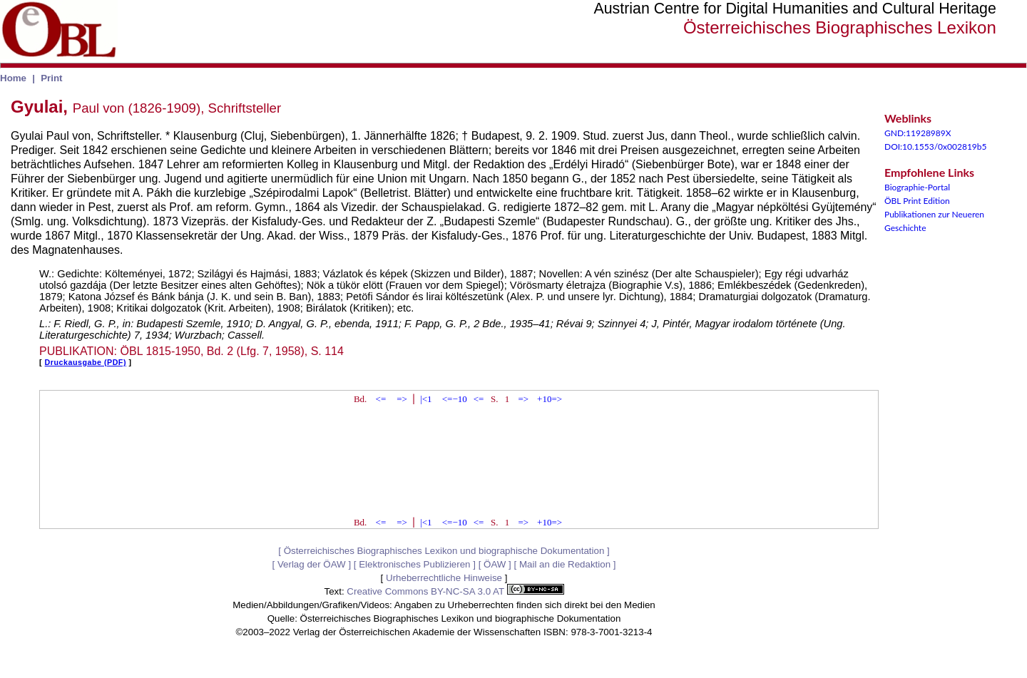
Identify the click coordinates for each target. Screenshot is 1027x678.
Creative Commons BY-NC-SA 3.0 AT (455, 591)
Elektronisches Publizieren (414, 564)
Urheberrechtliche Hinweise (444, 577)
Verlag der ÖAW (311, 564)
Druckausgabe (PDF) (85, 362)
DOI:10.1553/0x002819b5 (935, 146)
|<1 (425, 399)
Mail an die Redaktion (564, 564)
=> (402, 399)
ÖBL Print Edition (917, 200)
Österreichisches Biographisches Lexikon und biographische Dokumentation (444, 550)
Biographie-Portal (917, 187)
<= (381, 399)
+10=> (549, 399)
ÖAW (495, 564)
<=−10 (454, 399)
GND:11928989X (917, 133)
